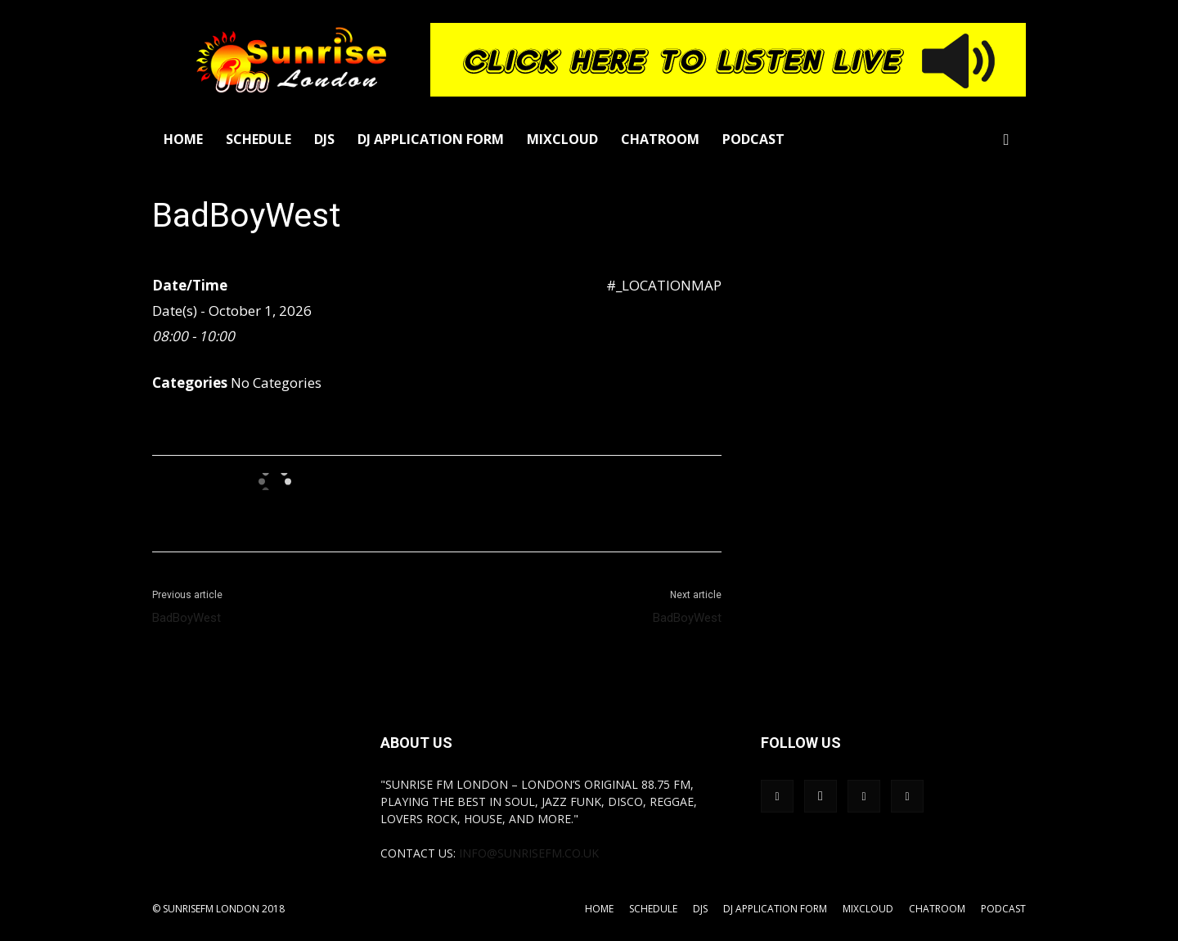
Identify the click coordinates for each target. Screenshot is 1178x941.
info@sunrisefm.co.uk (529, 853)
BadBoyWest (186, 617)
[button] (1006, 140)
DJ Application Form (430, 139)
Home (183, 139)
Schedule (258, 139)
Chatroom (660, 139)
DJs (324, 139)
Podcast (753, 139)
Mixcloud (562, 139)
